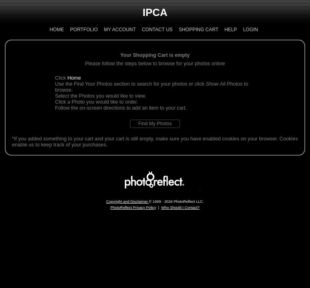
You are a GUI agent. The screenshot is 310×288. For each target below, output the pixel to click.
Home (57, 29)
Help (230, 29)
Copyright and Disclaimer (127, 202)
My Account (120, 29)
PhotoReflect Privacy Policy (133, 208)
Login (250, 29)
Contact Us (157, 29)
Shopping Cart (198, 29)
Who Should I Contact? (180, 208)
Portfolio (84, 29)
